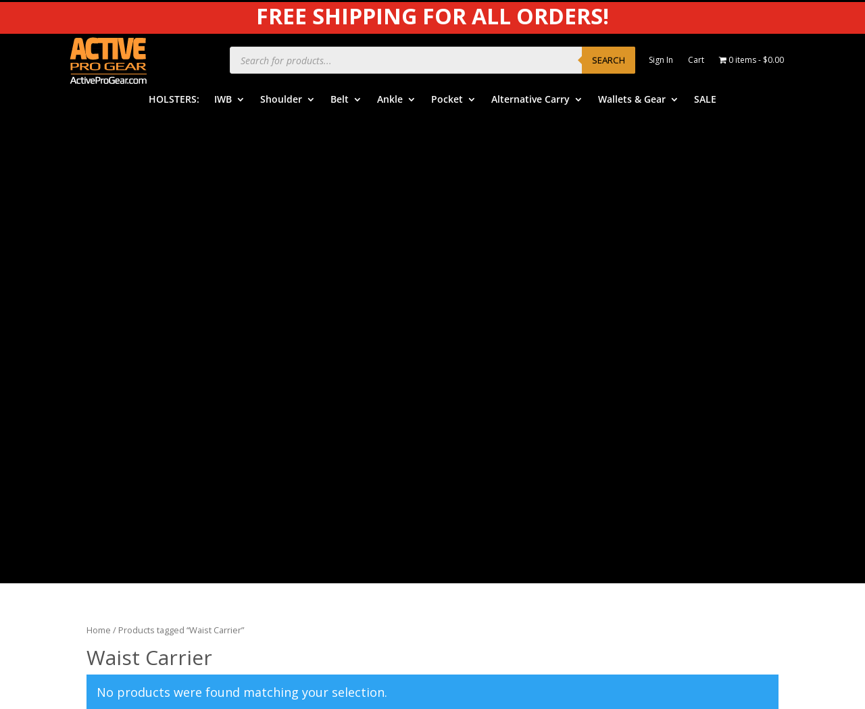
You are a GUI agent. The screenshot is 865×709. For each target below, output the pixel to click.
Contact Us (475, 460)
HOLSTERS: (174, 100)
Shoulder (281, 100)
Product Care (662, 338)
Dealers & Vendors (492, 481)
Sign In (661, 60)
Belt (339, 100)
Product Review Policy (682, 400)
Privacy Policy (663, 358)
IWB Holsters (297, 336)
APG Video (657, 317)
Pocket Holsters (304, 419)
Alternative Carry (530, 100)
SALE (705, 100)
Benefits (469, 357)
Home (98, 163)
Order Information (491, 377)
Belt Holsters (297, 377)
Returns (468, 419)
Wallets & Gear (632, 100)
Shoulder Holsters (308, 357)
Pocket (447, 100)
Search (608, 60)
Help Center (477, 336)
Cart (696, 60)
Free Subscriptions (491, 440)
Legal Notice (661, 379)
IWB (223, 100)
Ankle (390, 100)
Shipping (469, 398)
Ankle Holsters (300, 398)
